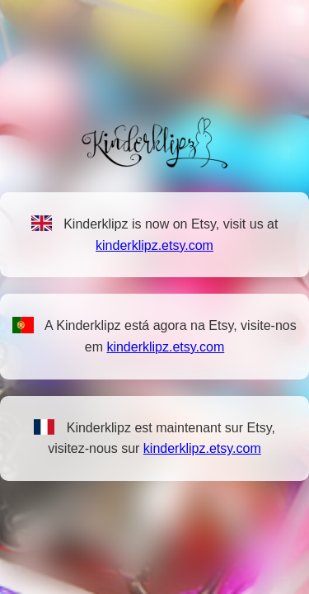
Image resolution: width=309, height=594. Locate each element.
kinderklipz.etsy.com (154, 245)
